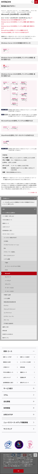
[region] (19, 463)
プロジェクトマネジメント (9, 309)
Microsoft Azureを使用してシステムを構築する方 (13, 30)
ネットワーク (8, 277)
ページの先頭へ (31, 192)
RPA (5, 248)
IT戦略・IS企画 (7, 295)
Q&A (3, 209)
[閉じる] (35, 455)
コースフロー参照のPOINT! (10, 237)
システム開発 (7, 298)
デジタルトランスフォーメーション (11, 245)
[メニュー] (36, 2)
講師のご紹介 (5, 327)
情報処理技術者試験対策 (10, 302)
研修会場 (4, 330)
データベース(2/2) (9, 291)
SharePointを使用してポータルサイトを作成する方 (14, 32)
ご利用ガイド (5, 198)
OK (18, 471)
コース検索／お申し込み (8, 216)
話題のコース (5, 223)
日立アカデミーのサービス (12, 10)
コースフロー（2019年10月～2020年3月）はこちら (17, 18)
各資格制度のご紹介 (7, 230)
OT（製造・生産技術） (8, 323)
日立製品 (6, 241)
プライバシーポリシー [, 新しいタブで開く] (9, 467)
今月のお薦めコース (7, 220)
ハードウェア (8, 280)
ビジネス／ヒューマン (9, 316)
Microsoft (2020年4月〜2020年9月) (15, 14)
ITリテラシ (6, 305)
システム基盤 (7, 259)
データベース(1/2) (9, 287)
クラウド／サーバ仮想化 (9, 252)
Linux (6, 270)
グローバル (6, 320)
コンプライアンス (8, 312)
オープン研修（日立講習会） (24, 10)
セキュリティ (8, 284)
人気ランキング (6, 227)
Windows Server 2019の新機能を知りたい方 (12, 20)
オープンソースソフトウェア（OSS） (13, 266)
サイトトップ (3, 10)
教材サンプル (5, 338)
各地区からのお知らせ (7, 334)
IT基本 (6, 262)
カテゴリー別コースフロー (8, 234)
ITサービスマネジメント (9, 255)
